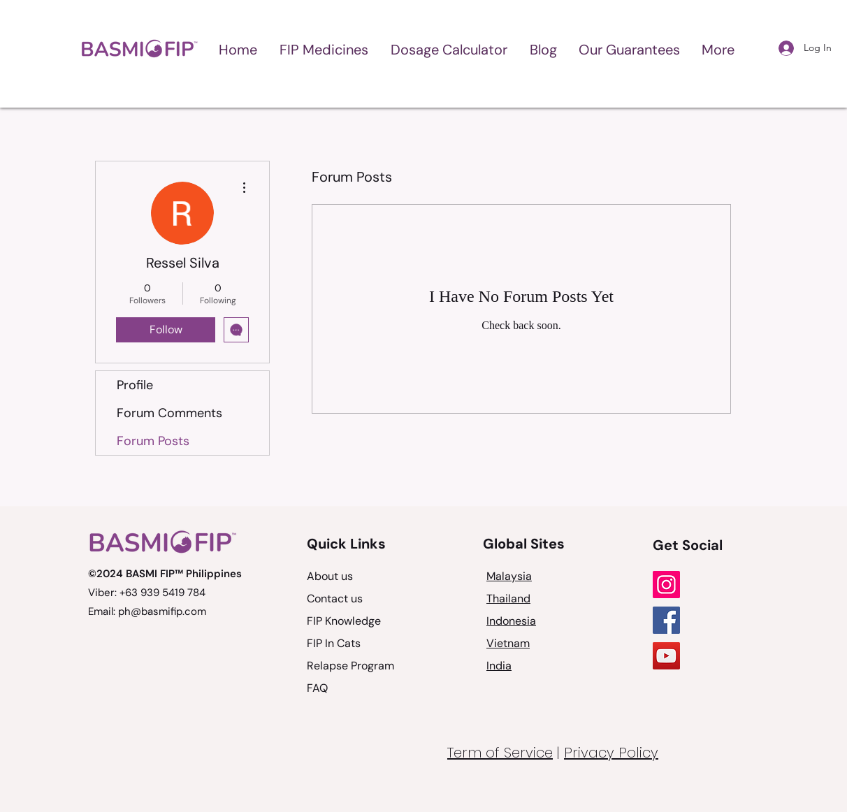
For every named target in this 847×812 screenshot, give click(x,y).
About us (330, 576)
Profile (135, 385)
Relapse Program (350, 665)
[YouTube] (666, 655)
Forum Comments (169, 413)
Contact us (335, 598)
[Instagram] (666, 584)
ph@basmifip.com (162, 611)
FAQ (317, 688)
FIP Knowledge (344, 621)
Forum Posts (153, 441)
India (499, 665)
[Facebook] (666, 620)
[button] (323, 48)
